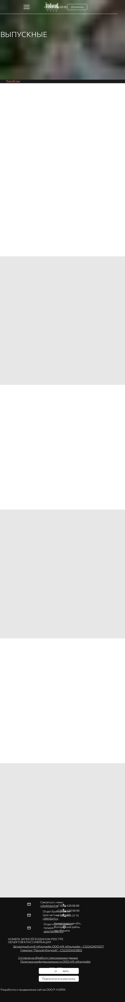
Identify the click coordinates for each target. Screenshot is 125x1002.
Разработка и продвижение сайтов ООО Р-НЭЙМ (33, 989)
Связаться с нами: (51, 903)
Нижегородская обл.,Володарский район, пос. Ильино (67, 927)
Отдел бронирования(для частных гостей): (56, 915)
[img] (60, 971)
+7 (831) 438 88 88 (67, 905)
